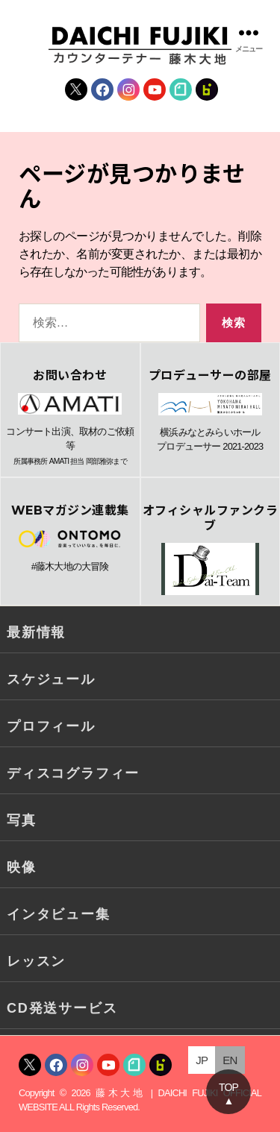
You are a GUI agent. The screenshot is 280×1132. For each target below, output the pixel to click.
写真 (22, 820)
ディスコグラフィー (73, 773)
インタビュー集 (59, 914)
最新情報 (36, 632)
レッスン (36, 961)
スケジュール (51, 679)
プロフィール (51, 726)
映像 (22, 867)
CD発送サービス (62, 1008)
